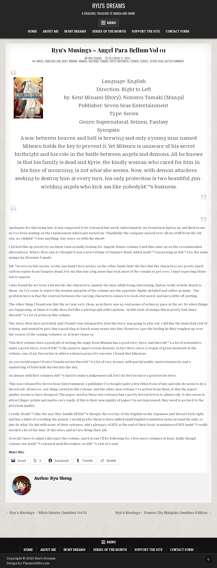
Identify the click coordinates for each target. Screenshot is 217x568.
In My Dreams (75, 31)
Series (144, 61)
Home (32, 31)
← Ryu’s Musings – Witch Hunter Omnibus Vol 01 (46, 513)
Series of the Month (109, 31)
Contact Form (177, 31)
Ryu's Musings (119, 61)
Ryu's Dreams (108, 5)
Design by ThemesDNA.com (28, 563)
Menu (111, 23)
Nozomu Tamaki (98, 61)
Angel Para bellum (49, 61)
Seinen (134, 61)
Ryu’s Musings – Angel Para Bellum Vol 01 (108, 50)
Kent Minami (69, 61)
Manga (83, 61)
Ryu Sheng (95, 58)
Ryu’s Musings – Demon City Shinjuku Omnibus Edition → (163, 513)
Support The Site (146, 31)
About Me (50, 31)
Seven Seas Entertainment (167, 61)
